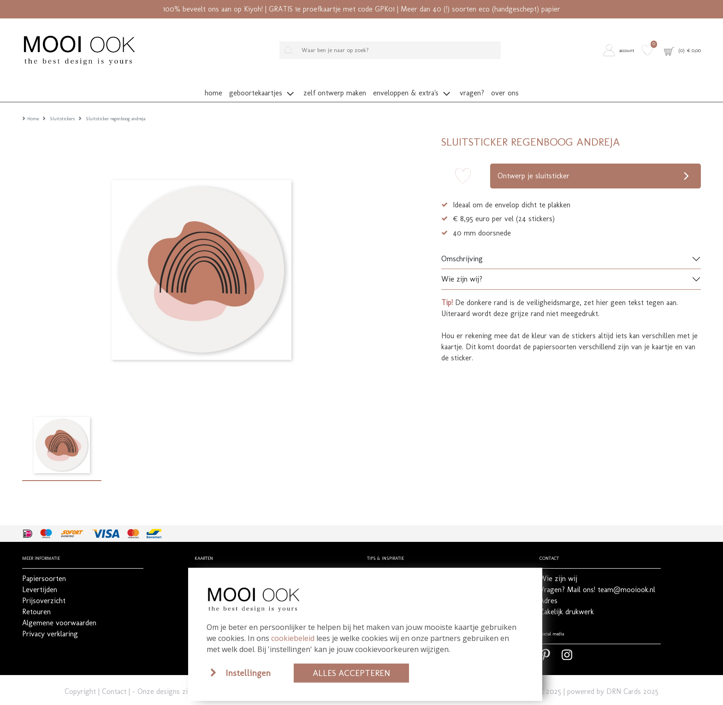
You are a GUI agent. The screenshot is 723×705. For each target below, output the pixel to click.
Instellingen (248, 673)
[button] (620, 50)
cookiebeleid (292, 638)
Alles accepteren (351, 673)
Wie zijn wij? (461, 264)
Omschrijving (462, 244)
